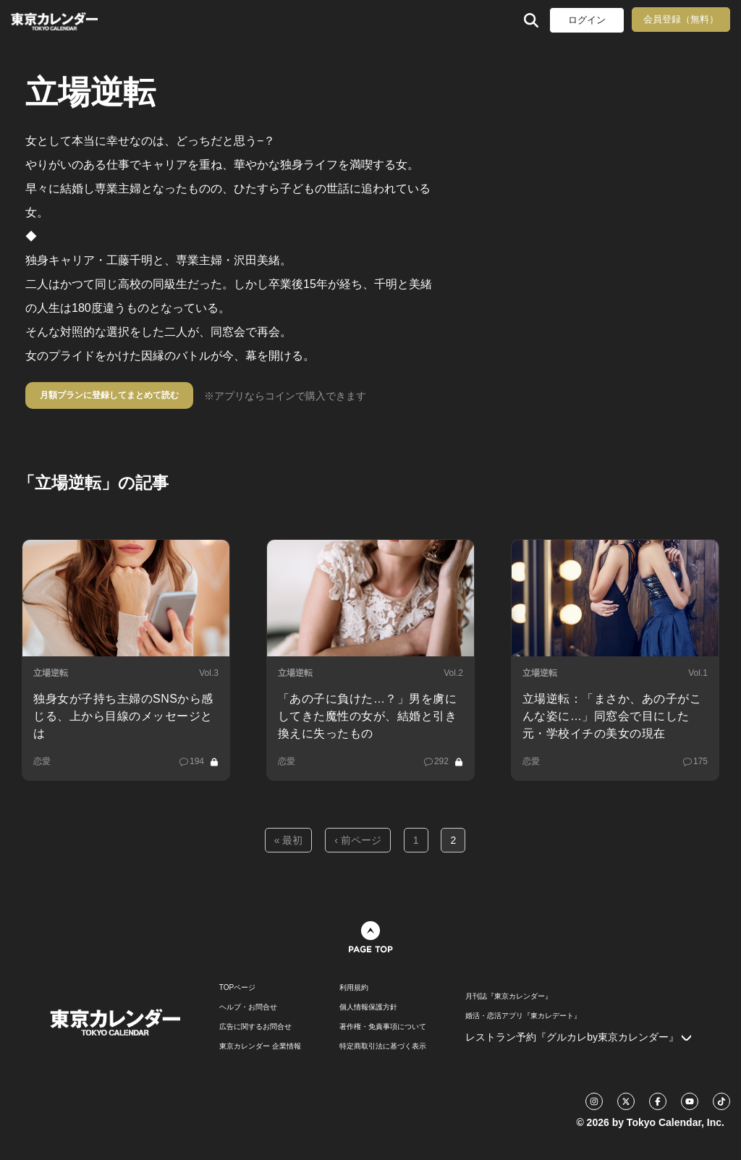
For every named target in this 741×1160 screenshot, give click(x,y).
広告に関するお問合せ (255, 1026)
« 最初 (288, 840)
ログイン (587, 19)
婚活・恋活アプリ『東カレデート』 (523, 1016)
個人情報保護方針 (368, 1007)
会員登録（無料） (681, 19)
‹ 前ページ (357, 840)
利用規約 (353, 987)
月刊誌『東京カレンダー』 (508, 996)
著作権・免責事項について (382, 1026)
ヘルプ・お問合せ (248, 1007)
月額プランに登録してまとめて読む (109, 395)
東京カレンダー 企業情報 (260, 1046)
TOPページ (237, 987)
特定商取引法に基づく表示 (382, 1046)
